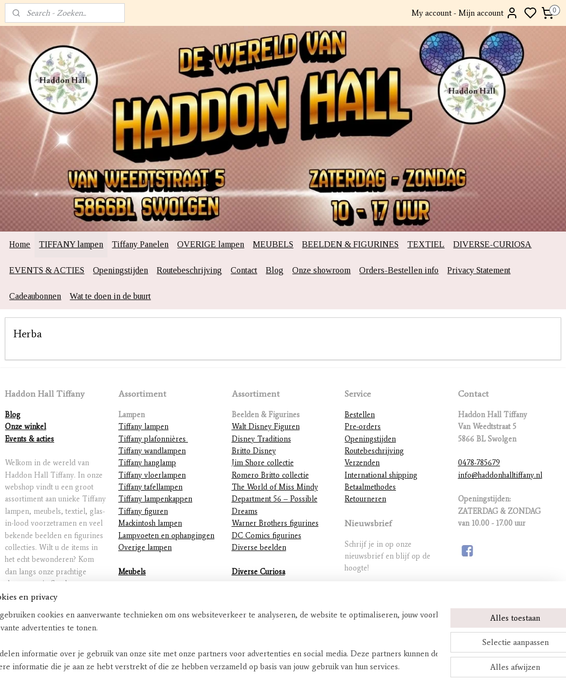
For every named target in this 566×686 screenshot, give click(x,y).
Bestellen (360, 414)
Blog (275, 270)
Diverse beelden (259, 547)
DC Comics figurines (266, 535)
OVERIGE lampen (210, 244)
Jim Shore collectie (263, 462)
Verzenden (362, 462)
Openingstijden (120, 270)
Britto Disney (254, 451)
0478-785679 (479, 462)
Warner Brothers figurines (275, 523)
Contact (244, 270)
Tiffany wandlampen (152, 451)
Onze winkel (25, 426)
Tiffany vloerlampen (152, 475)
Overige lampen (145, 547)
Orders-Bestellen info (399, 270)
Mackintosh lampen (150, 523)
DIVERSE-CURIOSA (492, 244)
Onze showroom (321, 270)
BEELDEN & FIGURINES (350, 244)
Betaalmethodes (370, 487)
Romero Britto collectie (270, 475)
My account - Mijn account (465, 12)
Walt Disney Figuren (266, 426)
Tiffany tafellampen (150, 487)
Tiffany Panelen (140, 244)
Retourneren (365, 499)
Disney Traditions (261, 439)
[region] (211, 640)
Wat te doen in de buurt (110, 296)
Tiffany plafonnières (153, 439)
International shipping (381, 475)
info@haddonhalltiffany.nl (500, 475)
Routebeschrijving (189, 270)
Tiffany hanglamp (147, 462)
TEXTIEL (425, 244)
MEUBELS (273, 244)
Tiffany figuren (143, 511)
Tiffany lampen (143, 426)
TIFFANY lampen (71, 244)
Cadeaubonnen (35, 296)
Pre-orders (363, 426)
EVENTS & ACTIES (46, 270)
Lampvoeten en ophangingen (166, 535)
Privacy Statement (478, 270)
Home (19, 244)
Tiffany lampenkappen (155, 499)
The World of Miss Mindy (275, 487)
